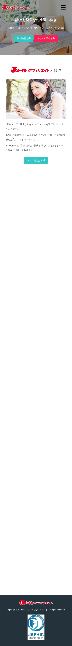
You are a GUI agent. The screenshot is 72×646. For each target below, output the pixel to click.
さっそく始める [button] (46, 38)
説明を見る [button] (23, 38)
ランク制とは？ (36, 160)
